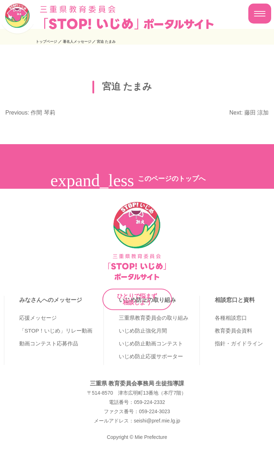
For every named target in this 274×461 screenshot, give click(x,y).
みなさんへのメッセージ (50, 300)
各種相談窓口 (231, 318)
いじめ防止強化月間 (143, 331)
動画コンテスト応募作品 (48, 343)
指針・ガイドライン (239, 343)
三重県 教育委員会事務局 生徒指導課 (137, 383)
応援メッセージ (38, 318)
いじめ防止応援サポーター (151, 356)
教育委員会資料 (233, 331)
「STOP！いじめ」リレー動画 (56, 331)
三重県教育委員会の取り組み (153, 318)
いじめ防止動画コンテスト (151, 343)
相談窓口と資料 (235, 300)
